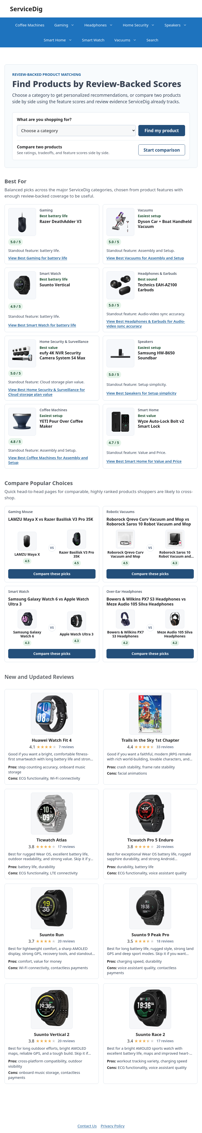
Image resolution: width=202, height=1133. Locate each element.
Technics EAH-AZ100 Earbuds (157, 287)
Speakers (178, 24)
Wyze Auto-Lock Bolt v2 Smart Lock (161, 424)
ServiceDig (26, 8)
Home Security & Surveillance (64, 341)
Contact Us (87, 1125)
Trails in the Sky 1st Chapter (150, 740)
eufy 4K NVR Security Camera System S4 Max (62, 355)
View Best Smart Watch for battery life (42, 325)
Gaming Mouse (20, 512)
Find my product (162, 130)
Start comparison (162, 150)
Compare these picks (51, 573)
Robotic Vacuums (120, 512)
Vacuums (128, 39)
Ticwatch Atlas (52, 839)
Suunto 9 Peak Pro (150, 934)
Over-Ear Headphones (124, 591)
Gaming (66, 24)
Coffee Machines (29, 24)
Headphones (101, 24)
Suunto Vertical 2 (51, 1034)
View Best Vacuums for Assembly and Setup (145, 258)
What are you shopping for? (44, 119)
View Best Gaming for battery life (37, 258)
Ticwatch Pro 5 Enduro (150, 839)
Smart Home (60, 39)
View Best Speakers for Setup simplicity (141, 393)
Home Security (141, 24)
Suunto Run (52, 934)
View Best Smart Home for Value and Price (144, 461)
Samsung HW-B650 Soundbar (156, 355)
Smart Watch (93, 39)
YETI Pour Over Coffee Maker (61, 424)
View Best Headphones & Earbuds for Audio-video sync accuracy (145, 323)
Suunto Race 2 (150, 1034)
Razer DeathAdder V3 (61, 221)
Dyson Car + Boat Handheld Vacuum (165, 224)
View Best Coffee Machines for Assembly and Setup (48, 460)
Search (152, 39)
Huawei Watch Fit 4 (51, 740)
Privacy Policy (113, 1125)
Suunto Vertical (55, 284)
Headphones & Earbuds (157, 273)
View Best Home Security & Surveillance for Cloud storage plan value (46, 392)
